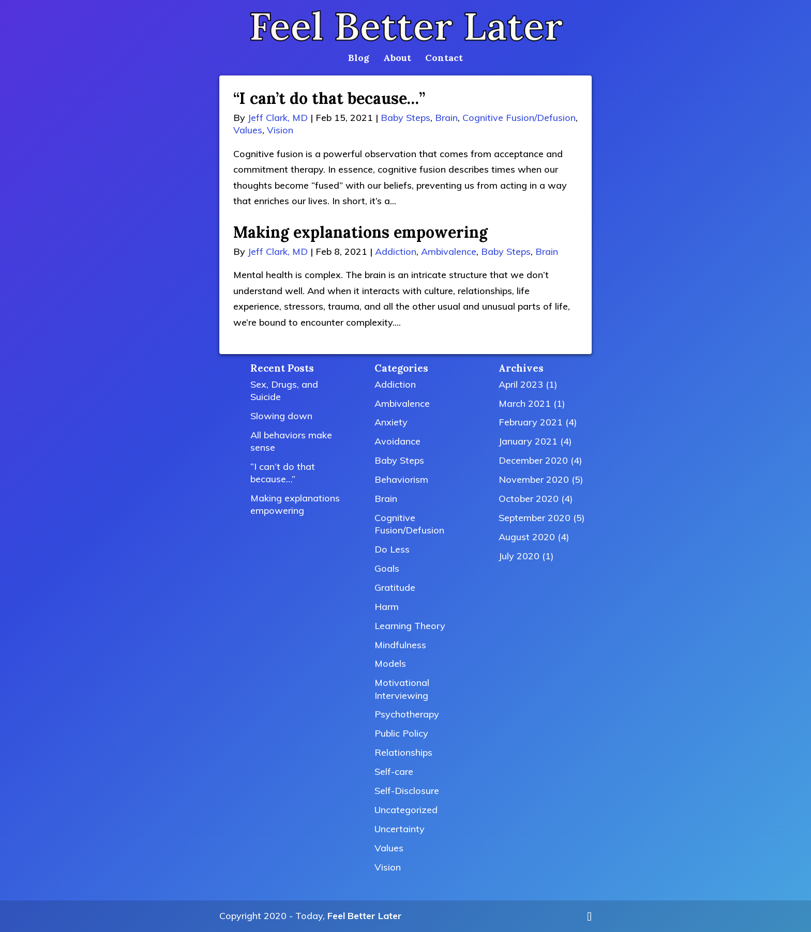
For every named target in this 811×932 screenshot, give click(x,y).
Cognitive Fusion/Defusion (519, 118)
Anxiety (391, 422)
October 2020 (529, 499)
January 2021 (528, 441)
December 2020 (533, 460)
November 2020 (534, 479)
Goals (386, 568)
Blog (358, 59)
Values (247, 130)
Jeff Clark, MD (278, 118)
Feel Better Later (364, 916)
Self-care (393, 771)
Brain (446, 118)
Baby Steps (405, 118)
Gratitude (394, 587)
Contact (444, 59)
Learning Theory (409, 626)
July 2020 (519, 556)
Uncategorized (406, 810)
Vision (280, 130)
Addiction (395, 251)
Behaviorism (401, 479)
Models (390, 663)
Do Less (392, 549)
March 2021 (525, 403)
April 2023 (521, 384)
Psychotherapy (406, 714)
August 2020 (527, 537)
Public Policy (401, 733)
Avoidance (397, 441)
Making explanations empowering (360, 232)
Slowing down (281, 416)
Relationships (403, 752)
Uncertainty (399, 829)
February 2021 (531, 422)
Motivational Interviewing (401, 689)
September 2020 (534, 518)
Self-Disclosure (406, 791)
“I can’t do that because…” (329, 98)
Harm (386, 607)
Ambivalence (448, 251)
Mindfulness (400, 645)
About (397, 59)
